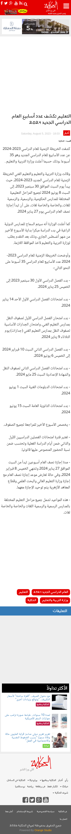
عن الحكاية (62, 811)
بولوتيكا (32, 780)
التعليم (23, 592)
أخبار (66, 133)
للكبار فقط (52, 786)
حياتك (64, 786)
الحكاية (31, 600)
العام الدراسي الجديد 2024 (51, 592)
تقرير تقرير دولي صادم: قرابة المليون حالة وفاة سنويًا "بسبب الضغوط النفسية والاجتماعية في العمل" (27, 737)
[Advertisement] (35, 74)
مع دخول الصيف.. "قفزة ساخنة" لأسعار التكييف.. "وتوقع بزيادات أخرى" (28, 698)
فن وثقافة (40, 786)
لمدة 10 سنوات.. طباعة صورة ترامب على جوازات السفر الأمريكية (27, 717)
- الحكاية (62, 141)
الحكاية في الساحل (16, 780)
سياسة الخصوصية (46, 811)
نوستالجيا (20, 786)
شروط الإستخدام (25, 811)
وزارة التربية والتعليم (55, 600)
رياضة (30, 786)
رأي (66, 780)
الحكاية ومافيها (48, 780)
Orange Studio (42, 830)
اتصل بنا (63, 819)
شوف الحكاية (60, 793)
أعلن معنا (9, 811)
